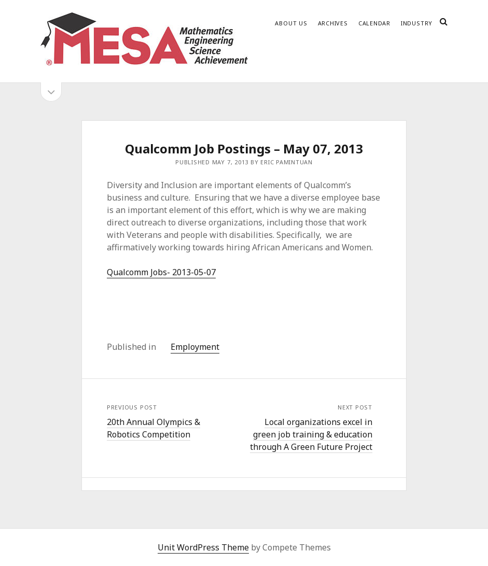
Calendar (374, 23)
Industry (417, 23)
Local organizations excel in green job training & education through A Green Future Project (311, 434)
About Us (291, 23)
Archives (333, 23)
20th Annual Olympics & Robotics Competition (153, 428)
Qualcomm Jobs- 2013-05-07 (161, 272)
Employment (195, 346)
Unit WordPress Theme (203, 547)
